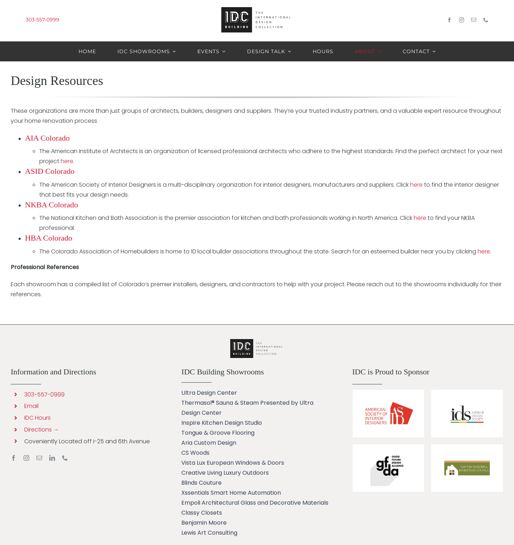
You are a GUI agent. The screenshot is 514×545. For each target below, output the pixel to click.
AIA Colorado (47, 137)
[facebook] (449, 19)
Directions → (41, 429)
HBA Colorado (48, 237)
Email (31, 406)
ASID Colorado (50, 171)
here (67, 161)
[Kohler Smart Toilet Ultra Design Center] (257, 342)
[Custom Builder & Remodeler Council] (467, 447)
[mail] (473, 19)
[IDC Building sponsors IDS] (467, 392)
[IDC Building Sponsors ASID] (388, 392)
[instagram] (461, 19)
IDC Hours (37, 418)
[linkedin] (52, 458)
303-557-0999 (42, 19)
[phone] (485, 19)
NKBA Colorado (51, 204)
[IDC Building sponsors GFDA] (388, 447)
